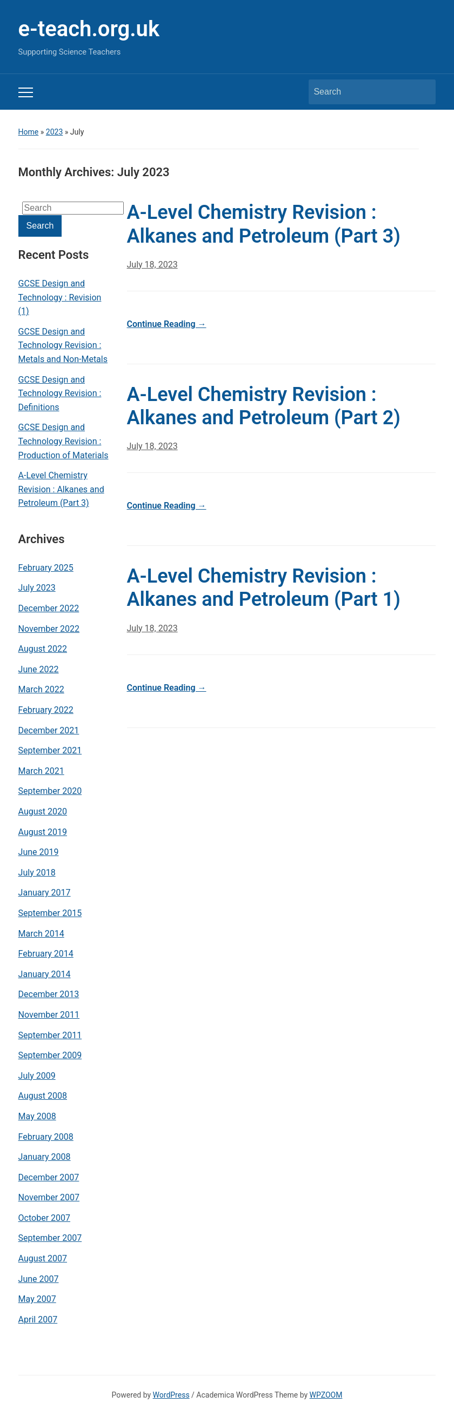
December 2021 (48, 730)
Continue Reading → (166, 324)
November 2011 (48, 1015)
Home (28, 132)
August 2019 (42, 832)
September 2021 (50, 750)
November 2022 (48, 629)
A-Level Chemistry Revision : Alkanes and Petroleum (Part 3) (61, 489)
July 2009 (37, 1076)
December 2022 (48, 608)
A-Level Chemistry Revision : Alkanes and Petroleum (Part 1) (263, 588)
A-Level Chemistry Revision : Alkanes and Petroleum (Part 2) (263, 406)
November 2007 (48, 1197)
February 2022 (46, 710)
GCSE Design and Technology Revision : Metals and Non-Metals (63, 345)
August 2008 (42, 1096)
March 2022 (41, 689)
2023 (54, 132)
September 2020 (50, 791)
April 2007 (38, 1319)
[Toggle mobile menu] (25, 92)
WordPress (171, 1395)
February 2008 (46, 1137)
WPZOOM (326, 1395)
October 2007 (44, 1218)
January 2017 (44, 892)
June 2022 (38, 669)
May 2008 (37, 1116)
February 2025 (46, 568)
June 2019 (38, 852)
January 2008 (44, 1157)
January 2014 (44, 974)
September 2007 (50, 1238)
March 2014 (41, 933)
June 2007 (38, 1279)
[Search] (362, 91)
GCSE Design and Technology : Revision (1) (60, 297)
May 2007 (37, 1299)
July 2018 (37, 872)
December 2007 (48, 1177)
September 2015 (50, 913)
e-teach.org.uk (88, 29)
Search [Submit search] (422, 92)
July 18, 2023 (152, 264)
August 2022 (42, 649)
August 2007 (42, 1258)
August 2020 (42, 811)
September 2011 (50, 1035)
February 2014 (46, 953)
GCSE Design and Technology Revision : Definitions (60, 393)
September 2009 (50, 1055)
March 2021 (41, 771)
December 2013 (48, 994)
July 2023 (37, 588)
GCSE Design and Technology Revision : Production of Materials (63, 441)
